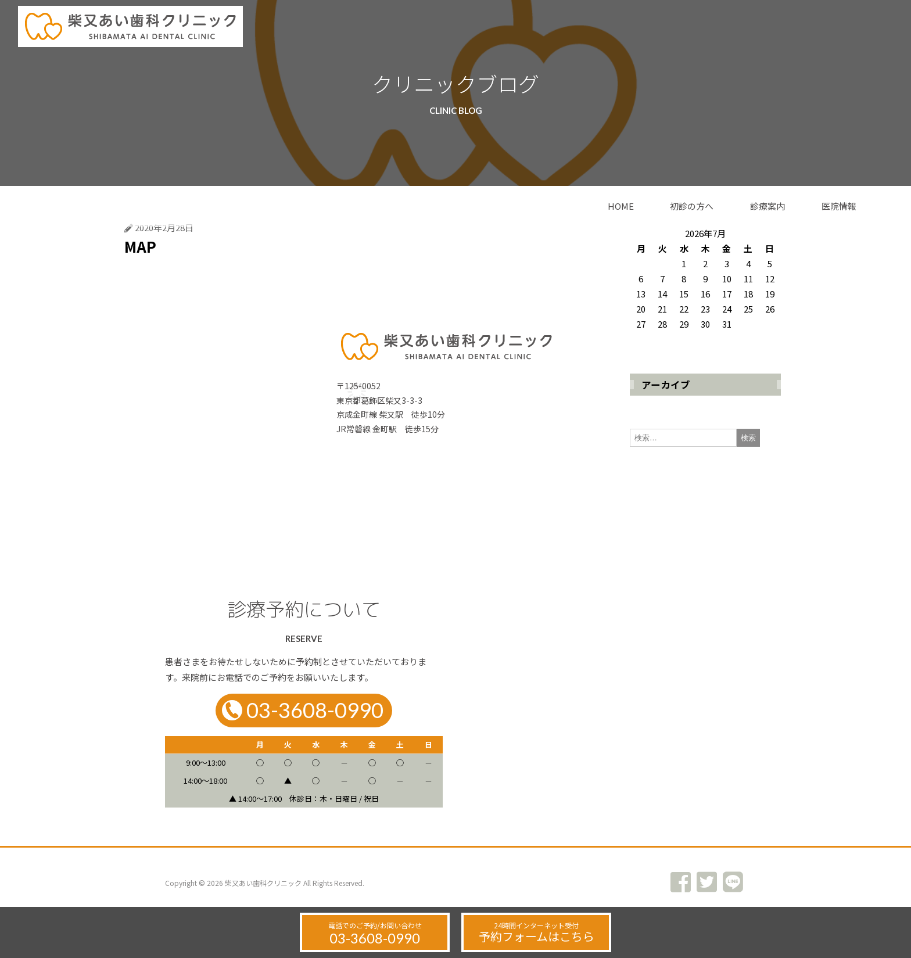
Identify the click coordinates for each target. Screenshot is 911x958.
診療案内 (767, 206)
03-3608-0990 (374, 938)
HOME (621, 206)
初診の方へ (691, 206)
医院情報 (839, 206)
